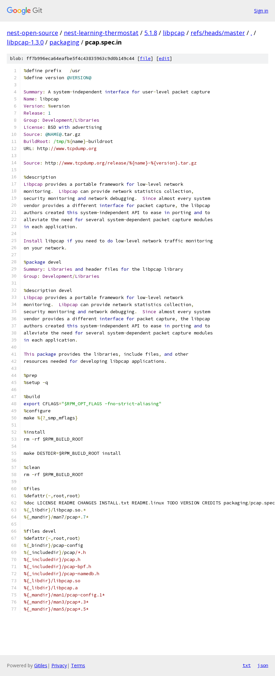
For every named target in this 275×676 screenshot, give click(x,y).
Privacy (59, 665)
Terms (78, 665)
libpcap (174, 33)
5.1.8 (150, 33)
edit (164, 58)
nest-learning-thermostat (101, 33)
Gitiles (40, 665)
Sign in (261, 10)
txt (247, 665)
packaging (64, 42)
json (262, 665)
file (145, 58)
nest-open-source (32, 33)
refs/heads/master (218, 33)
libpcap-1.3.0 (25, 42)
